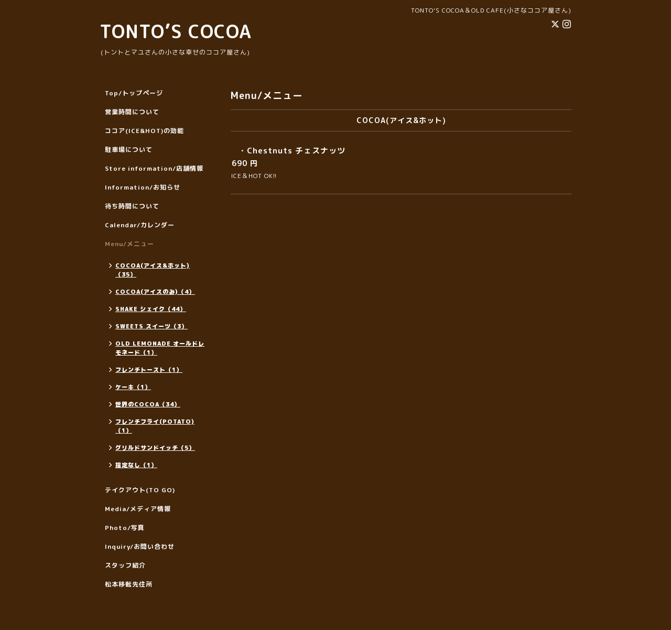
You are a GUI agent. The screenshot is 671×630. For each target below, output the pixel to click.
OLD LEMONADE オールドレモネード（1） (159, 348)
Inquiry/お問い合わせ (140, 546)
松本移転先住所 (129, 584)
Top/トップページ (134, 93)
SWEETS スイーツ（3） (151, 326)
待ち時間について (132, 206)
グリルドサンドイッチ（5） (155, 448)
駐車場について (129, 149)
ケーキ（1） (133, 387)
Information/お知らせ (142, 187)
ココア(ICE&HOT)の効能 (144, 130)
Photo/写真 (125, 527)
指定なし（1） (136, 465)
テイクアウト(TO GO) (140, 489)
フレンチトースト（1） (148, 370)
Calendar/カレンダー (140, 224)
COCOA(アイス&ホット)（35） (152, 270)
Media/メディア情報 (138, 508)
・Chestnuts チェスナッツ (292, 150)
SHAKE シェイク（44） (150, 309)
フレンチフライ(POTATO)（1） (154, 426)
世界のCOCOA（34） (147, 404)
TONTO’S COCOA (176, 31)
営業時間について (132, 111)
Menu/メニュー (129, 243)
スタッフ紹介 (125, 565)
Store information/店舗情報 (154, 168)
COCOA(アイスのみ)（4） (155, 292)
